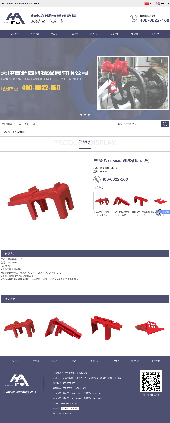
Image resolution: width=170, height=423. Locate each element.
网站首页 (14, 34)
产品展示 (55, 34)
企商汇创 (67, 413)
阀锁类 (21, 132)
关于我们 (35, 34)
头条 (34, 124)
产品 (19, 124)
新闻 (27, 124)
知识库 (75, 34)
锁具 (15, 132)
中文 (148, 3)
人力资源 (115, 34)
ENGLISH (162, 3)
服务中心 (94, 34)
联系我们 (156, 34)
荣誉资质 (135, 34)
